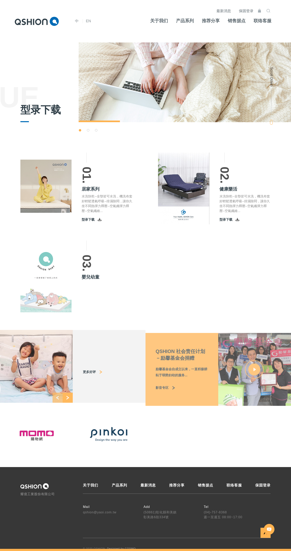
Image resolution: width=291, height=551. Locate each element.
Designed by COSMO (121, 548)
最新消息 (228, 8)
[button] (80, 130)
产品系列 (119, 485)
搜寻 (273, 8)
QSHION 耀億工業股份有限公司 (37, 21)
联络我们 (269, 529)
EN (88, 21)
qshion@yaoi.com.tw (99, 512)
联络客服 (234, 485)
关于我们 (90, 485)
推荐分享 (177, 485)
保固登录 (251, 8)
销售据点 (205, 485)
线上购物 (264, 8)
